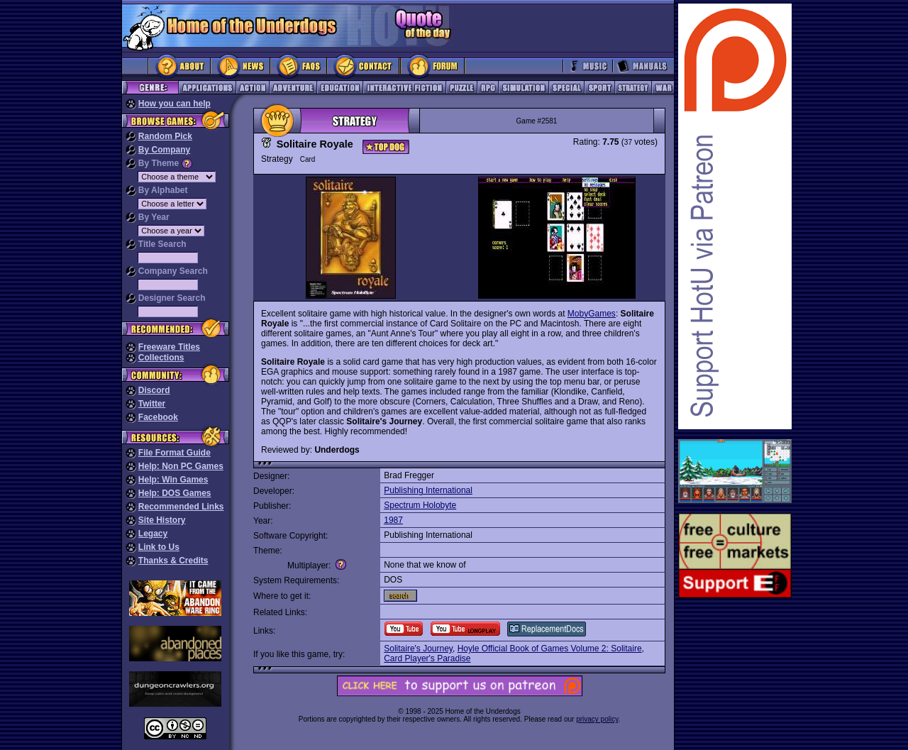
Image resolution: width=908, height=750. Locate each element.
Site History (162, 520)
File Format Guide (174, 453)
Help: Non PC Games (180, 466)
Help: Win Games (173, 480)
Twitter (151, 404)
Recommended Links (181, 507)
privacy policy (597, 719)
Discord (154, 390)
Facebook (158, 417)
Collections (161, 358)
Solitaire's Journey (418, 649)
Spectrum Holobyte (420, 505)
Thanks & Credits (173, 561)
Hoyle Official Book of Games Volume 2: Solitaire (550, 649)
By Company (164, 150)
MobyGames (592, 314)
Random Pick (165, 136)
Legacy (152, 534)
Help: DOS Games (174, 493)
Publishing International (428, 490)
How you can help (174, 104)
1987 (393, 520)
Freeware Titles (169, 347)
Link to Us (158, 547)
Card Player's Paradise (427, 658)
